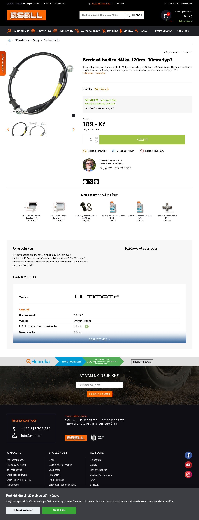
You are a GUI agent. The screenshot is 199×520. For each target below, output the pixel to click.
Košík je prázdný (185, 21)
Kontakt (120, 3)
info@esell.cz (31, 435)
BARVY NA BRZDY (90, 31)
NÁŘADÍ (144, 31)
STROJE (94, 484)
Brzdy (36, 40)
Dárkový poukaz (98, 469)
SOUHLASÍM (59, 510)
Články (93, 464)
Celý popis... (88, 73)
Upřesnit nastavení (23, 510)
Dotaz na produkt (125, 151)
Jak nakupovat (14, 469)
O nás (51, 460)
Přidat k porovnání (97, 151)
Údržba (128, 31)
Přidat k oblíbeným (154, 151)
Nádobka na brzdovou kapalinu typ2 (31, 217)
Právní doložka (56, 479)
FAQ (92, 479)
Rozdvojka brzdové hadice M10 (167, 217)
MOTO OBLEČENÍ (164, 31)
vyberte (136, 501)
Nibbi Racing (65, 31)
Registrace (186, 3)
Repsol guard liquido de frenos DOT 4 (113, 217)
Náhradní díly (21, 31)
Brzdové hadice (51, 40)
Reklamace (13, 484)
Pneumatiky (44, 31)
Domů (9, 40)
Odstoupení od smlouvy (19, 479)
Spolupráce (54, 469)
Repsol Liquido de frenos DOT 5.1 (140, 217)
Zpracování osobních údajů (62, 484)
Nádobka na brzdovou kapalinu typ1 (58, 217)
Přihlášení (173, 3)
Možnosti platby (15, 460)
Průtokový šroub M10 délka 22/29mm (86, 217)
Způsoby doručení (16, 464)
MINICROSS (183, 31)
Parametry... (100, 73)
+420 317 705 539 (101, 3)
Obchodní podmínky (17, 474)
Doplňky (112, 31)
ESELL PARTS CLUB (101, 474)
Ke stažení (95, 460)
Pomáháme (55, 474)
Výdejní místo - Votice (60, 464)
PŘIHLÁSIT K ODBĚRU (99, 394)
